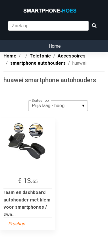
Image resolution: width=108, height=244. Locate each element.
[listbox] (58, 105)
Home (55, 46)
